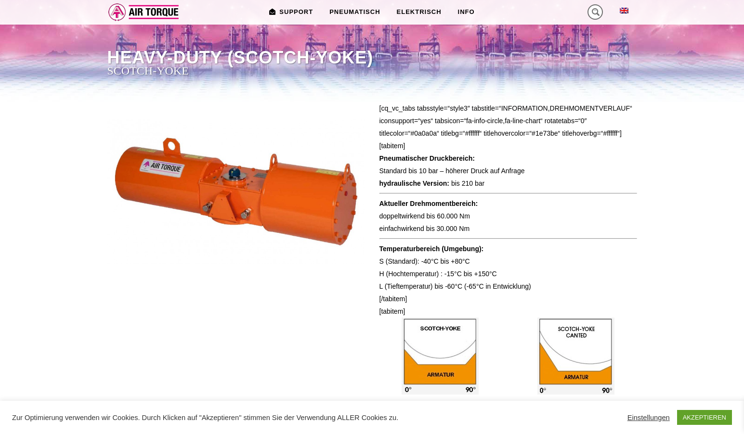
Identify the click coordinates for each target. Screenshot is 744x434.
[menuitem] (624, 10)
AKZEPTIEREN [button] (704, 417)
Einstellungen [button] (648, 417)
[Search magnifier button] (595, 12)
